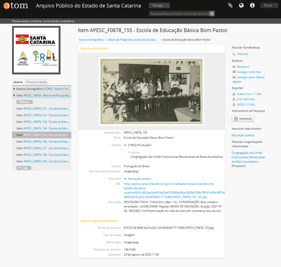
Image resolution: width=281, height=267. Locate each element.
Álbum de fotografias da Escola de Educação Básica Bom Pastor (133, 40)
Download (243, 118)
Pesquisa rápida (36, 82)
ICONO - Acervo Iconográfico (62, 89)
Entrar (268, 5)
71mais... (23, 168)
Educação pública (139, 179)
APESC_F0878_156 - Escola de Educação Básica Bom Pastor (61, 141)
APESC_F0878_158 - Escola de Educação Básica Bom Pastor (61, 155)
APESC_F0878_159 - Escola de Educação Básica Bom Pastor (61, 161)
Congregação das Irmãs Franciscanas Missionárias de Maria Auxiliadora (248, 157)
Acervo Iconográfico (91, 40)
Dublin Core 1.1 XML (247, 94)
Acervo (18, 82)
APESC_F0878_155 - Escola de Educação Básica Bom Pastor (61, 135)
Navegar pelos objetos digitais (248, 79)
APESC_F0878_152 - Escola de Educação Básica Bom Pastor (61, 115)
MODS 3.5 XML (243, 104)
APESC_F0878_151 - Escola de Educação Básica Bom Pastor (61, 109)
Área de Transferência (230, 5)
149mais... (24, 102)
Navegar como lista (246, 72)
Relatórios (240, 67)
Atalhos (252, 5)
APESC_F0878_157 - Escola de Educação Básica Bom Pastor (61, 148)
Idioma (241, 5)
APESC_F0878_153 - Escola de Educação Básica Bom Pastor (61, 122)
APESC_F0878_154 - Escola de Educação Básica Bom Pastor (61, 128)
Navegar (158, 5)
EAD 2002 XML (243, 99)
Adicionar (243, 54)
